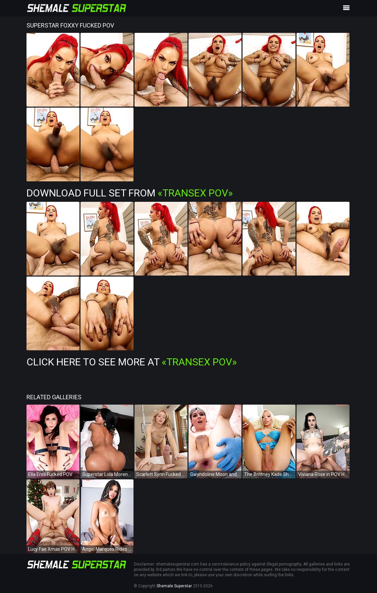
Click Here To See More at (131, 362)
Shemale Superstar (174, 586)
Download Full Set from (129, 193)
